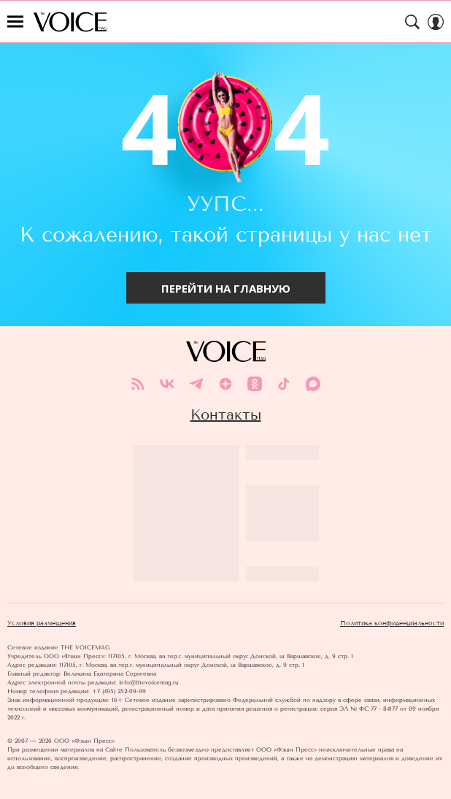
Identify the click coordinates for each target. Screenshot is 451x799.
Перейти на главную (225, 288)
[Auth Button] (436, 22)
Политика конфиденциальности (392, 623)
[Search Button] (412, 22)
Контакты (225, 414)
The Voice (70, 22)
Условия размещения (41, 623)
